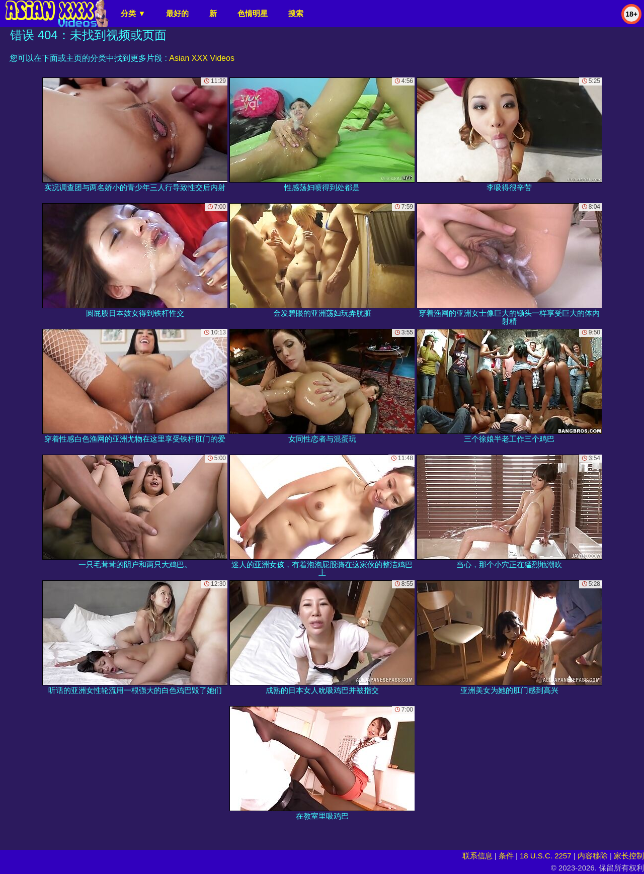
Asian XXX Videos (201, 58)
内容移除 (593, 855)
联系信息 (477, 855)
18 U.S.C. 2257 (546, 855)
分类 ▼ (133, 13)
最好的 (177, 13)
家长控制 (629, 855)
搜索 (295, 13)
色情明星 (252, 13)
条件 (506, 855)
